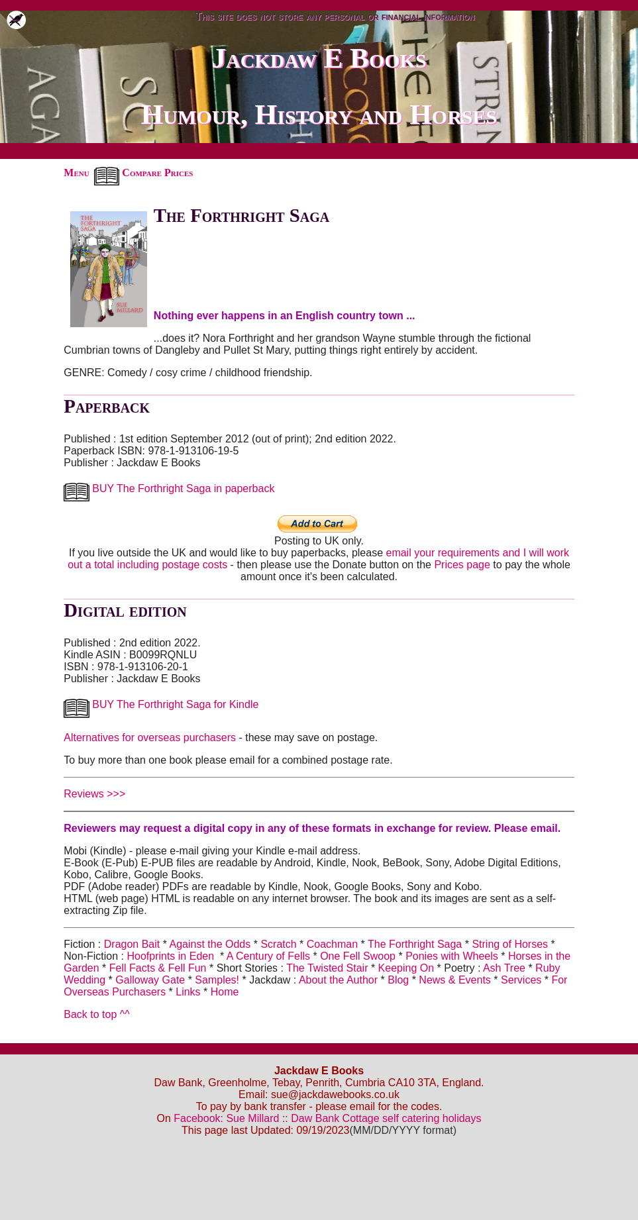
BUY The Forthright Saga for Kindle (161, 704)
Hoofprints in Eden (170, 956)
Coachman (332, 944)
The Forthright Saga (416, 944)
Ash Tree (504, 968)
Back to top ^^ (97, 1014)
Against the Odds (210, 944)
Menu (76, 172)
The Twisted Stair (328, 968)
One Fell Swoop (358, 956)
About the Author (338, 980)
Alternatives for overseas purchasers (150, 737)
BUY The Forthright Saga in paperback (169, 488)
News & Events (454, 980)
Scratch (278, 944)
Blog (398, 980)
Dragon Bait (132, 944)
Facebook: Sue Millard (226, 1118)
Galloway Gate (150, 980)
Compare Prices (143, 172)
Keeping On (406, 968)
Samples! (217, 980)
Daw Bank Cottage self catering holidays (386, 1118)
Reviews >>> (94, 793)
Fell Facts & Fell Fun (159, 968)
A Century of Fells (268, 956)
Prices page (462, 564)
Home (225, 991)
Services (523, 980)
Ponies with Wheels (451, 956)
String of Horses (510, 944)
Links (188, 991)
